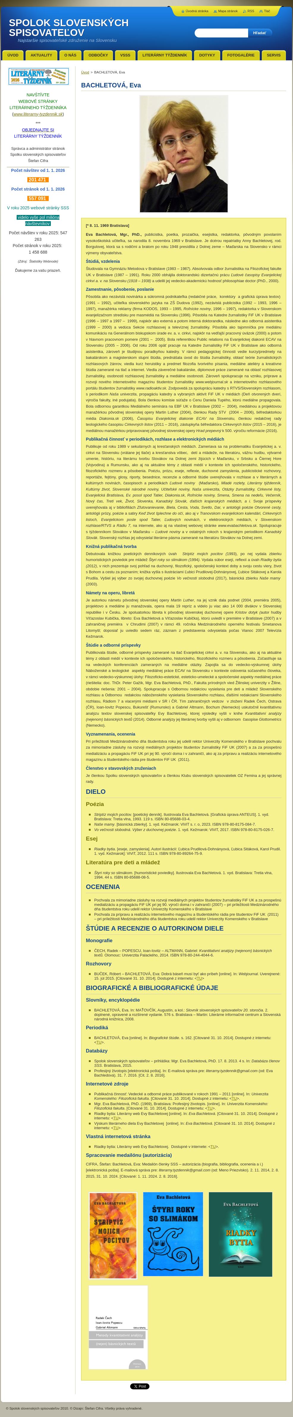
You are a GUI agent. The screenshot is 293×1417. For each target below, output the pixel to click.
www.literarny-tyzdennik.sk (38, 114)
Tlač (267, 11)
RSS (251, 11)
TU (199, 978)
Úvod (85, 72)
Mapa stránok (228, 11)
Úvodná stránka (197, 11)
